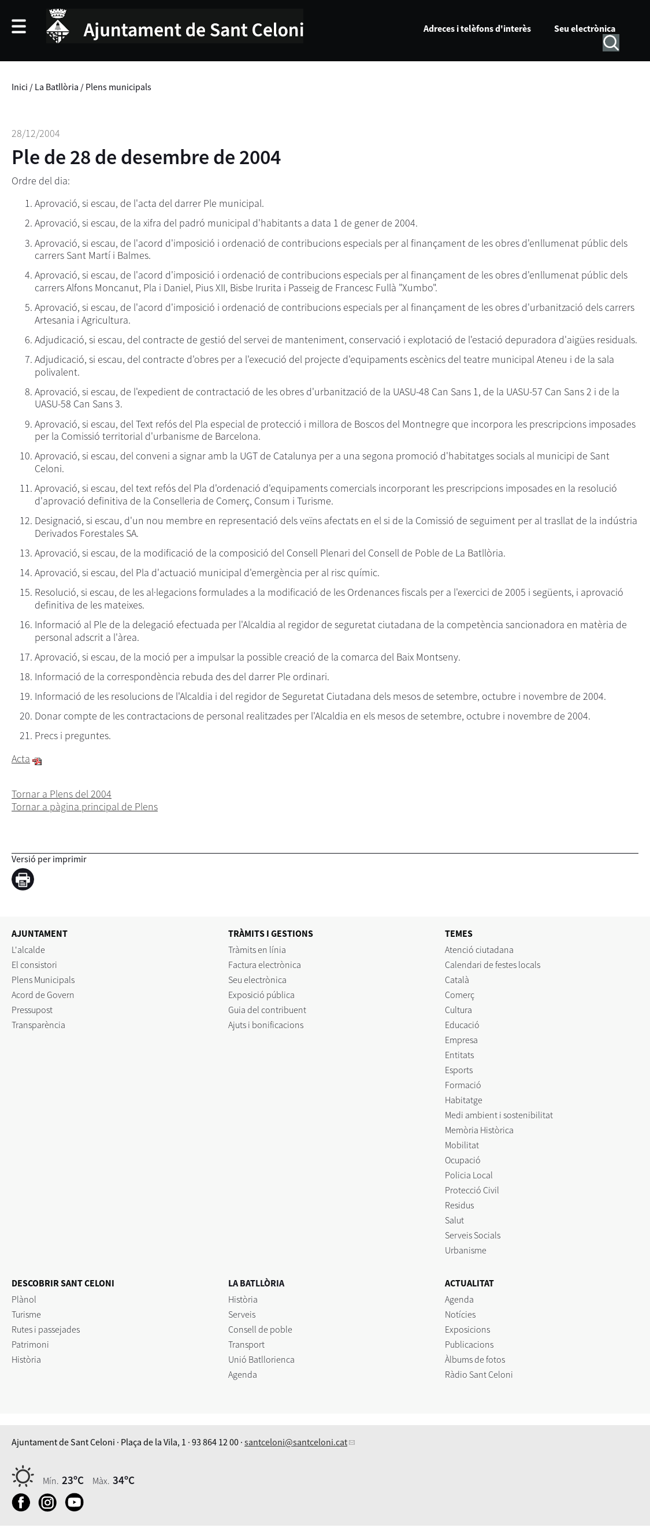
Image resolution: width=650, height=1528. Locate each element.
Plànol (24, 1299)
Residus (459, 1205)
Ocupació (463, 1160)
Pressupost (32, 1009)
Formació (463, 1085)
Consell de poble (260, 1329)
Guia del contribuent (267, 1009)
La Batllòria (57, 86)
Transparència (38, 1024)
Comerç (459, 994)
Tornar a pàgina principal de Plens (85, 806)
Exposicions (467, 1329)
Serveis (241, 1314)
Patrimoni (30, 1344)
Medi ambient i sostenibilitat (499, 1115)
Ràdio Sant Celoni (479, 1374)
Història (26, 1359)
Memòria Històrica (479, 1130)
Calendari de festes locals (492, 964)
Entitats (459, 1054)
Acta (21, 758)
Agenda (242, 1374)
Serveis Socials (472, 1235)
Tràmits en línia (257, 949)
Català (457, 979)
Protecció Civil (472, 1190)
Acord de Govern (43, 994)
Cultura (458, 1009)
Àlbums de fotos (475, 1359)
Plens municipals (118, 86)
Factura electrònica (264, 964)
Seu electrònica (584, 28)
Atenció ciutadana (479, 949)
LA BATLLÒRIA (256, 1283)
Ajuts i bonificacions (265, 1024)
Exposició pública (261, 994)
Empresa (461, 1039)
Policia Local (469, 1175)
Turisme (26, 1314)
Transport (246, 1344)
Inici (20, 86)
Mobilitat (462, 1145)
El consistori (34, 964)
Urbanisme (465, 1250)
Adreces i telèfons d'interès (477, 28)
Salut (454, 1220)
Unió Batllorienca (261, 1359)
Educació (462, 1024)
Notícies (460, 1314)
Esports (459, 1069)
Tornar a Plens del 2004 (62, 793)
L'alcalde (28, 949)
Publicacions (469, 1344)
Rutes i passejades (46, 1329)
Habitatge (463, 1100)
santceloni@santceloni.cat (295, 1442)
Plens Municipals (43, 979)
